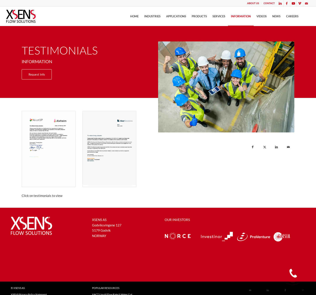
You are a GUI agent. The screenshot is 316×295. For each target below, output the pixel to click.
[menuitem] (253, 3)
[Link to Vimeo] (300, 3)
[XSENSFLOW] (21, 16)
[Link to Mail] (306, 3)
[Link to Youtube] (293, 3)
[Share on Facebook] (253, 147)
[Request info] (37, 74)
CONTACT (269, 3)
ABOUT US (253, 3)
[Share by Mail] (288, 147)
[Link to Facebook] (287, 3)
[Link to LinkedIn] (280, 3)
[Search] (305, 16)
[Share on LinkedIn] (276, 147)
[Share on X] (265, 147)
